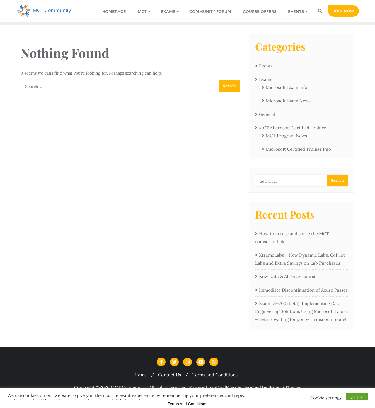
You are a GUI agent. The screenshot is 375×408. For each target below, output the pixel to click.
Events (266, 66)
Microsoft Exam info (286, 87)
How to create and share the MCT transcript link (292, 237)
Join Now (343, 11)
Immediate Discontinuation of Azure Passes (303, 290)
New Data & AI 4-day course (287, 276)
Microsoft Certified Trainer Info (298, 149)
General (267, 114)
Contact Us (169, 374)
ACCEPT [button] (357, 397)
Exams (265, 79)
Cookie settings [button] (326, 398)
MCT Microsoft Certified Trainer (292, 128)
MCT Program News (286, 135)
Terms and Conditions (215, 374)
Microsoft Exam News (288, 101)
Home (140, 374)
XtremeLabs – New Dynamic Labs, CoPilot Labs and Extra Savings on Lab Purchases (300, 259)
